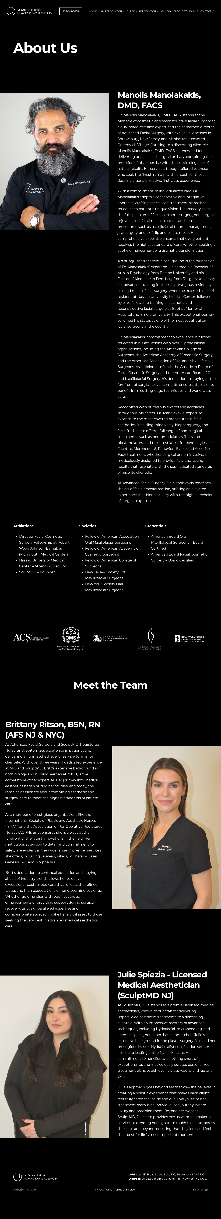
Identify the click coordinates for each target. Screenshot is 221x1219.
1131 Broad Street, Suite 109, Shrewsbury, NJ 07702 (173, 1174)
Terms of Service (124, 1189)
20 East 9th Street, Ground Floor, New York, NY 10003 (175, 1178)
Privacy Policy (103, 1189)
